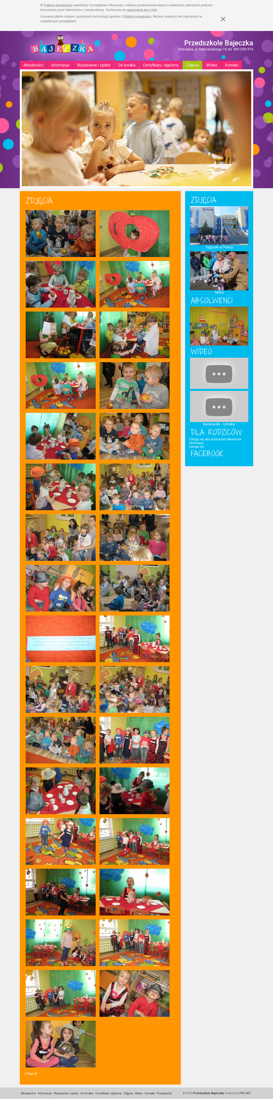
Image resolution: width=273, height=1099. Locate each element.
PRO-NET (245, 1093)
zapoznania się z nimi (142, 9)
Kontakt (231, 65)
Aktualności (33, 65)
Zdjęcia (192, 65)
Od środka (126, 65)
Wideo (211, 65)
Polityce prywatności (58, 5)
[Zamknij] (223, 19)
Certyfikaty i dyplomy (160, 65)
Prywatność (164, 1093)
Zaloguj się (196, 446)
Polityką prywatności (137, 16)
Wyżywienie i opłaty (93, 65)
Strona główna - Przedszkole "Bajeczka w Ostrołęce (62, 46)
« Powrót (30, 1074)
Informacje (60, 65)
